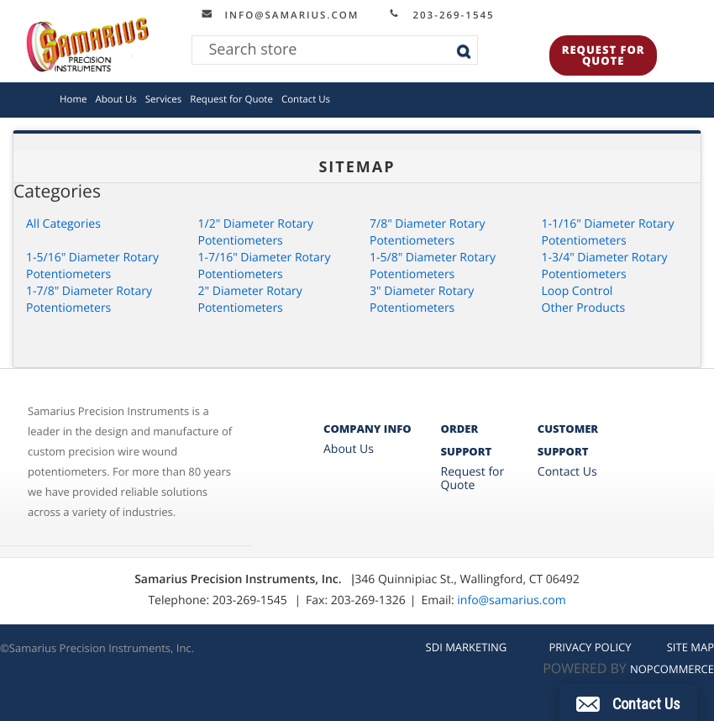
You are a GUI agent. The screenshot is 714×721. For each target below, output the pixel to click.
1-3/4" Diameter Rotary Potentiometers (605, 266)
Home (73, 99)
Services (163, 99)
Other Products (584, 308)
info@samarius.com (286, 15)
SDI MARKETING (466, 647)
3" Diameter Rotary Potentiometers (422, 299)
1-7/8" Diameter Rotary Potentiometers (89, 299)
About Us (116, 99)
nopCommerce (672, 668)
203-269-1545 (447, 15)
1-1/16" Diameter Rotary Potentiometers (608, 232)
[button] (628, 702)
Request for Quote (603, 55)
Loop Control (577, 291)
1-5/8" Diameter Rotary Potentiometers (433, 266)
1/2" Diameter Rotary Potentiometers (255, 232)
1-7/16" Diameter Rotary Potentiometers (264, 266)
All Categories (63, 224)
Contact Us (305, 99)
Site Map (690, 647)
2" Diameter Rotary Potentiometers (250, 299)
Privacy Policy (590, 647)
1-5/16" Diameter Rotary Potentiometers (92, 266)
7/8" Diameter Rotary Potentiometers (427, 232)
